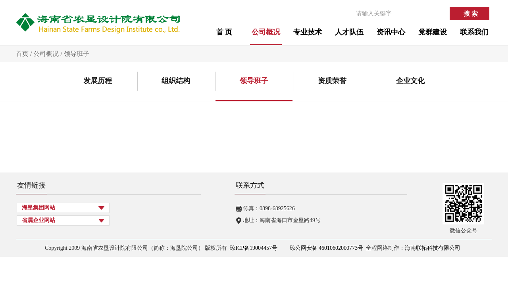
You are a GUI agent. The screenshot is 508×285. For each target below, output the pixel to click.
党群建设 (432, 32)
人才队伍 (349, 32)
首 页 (224, 32)
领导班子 (76, 53)
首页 (22, 53)
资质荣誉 (332, 81)
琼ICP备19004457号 (253, 248)
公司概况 (266, 32)
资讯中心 (391, 32)
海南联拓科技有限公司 (432, 248)
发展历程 (97, 81)
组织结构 (176, 81)
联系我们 (474, 32)
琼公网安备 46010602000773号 (325, 248)
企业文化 (410, 81)
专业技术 (307, 32)
